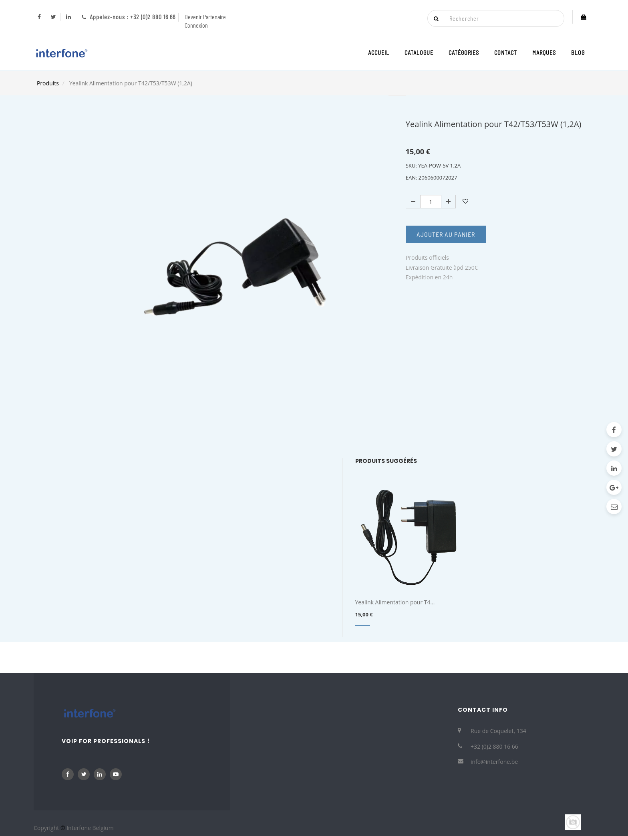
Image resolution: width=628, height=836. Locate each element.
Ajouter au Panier (446, 234)
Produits (48, 83)
